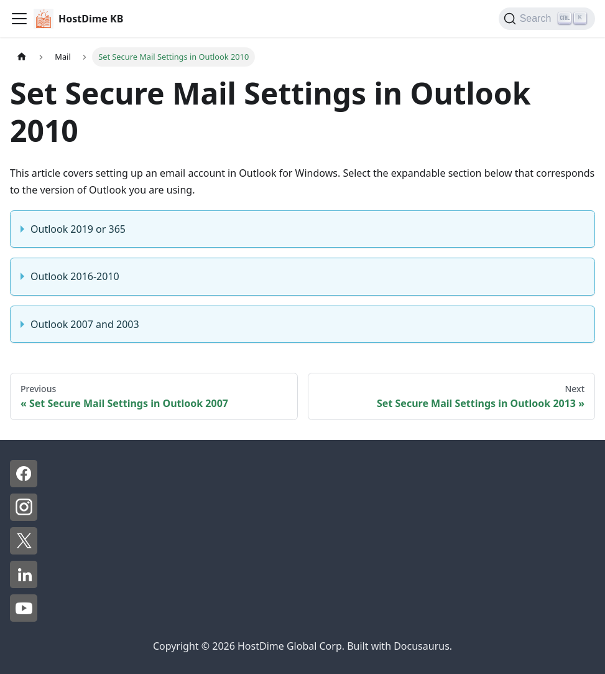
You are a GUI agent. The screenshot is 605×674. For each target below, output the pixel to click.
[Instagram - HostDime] (23, 517)
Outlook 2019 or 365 (78, 229)
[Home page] (22, 57)
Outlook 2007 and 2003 (84, 324)
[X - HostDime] (23, 551)
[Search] (547, 18)
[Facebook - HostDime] (23, 483)
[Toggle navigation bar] (19, 18)
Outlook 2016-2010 (74, 276)
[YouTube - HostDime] (23, 618)
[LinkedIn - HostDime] (23, 584)
